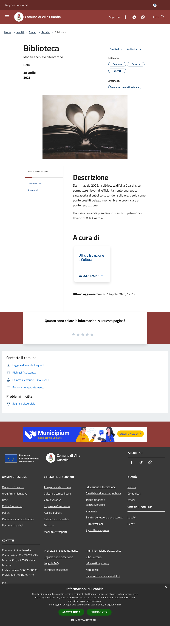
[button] (85, 620)
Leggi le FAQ (51, 563)
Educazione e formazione (101, 487)
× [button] (166, 587)
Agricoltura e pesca (97, 530)
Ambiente (91, 511)
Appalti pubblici (53, 512)
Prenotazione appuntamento (61, 550)
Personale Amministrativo (17, 519)
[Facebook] (124, 17)
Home (7, 32)
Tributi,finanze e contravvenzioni (95, 502)
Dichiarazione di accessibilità (103, 576)
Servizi (45, 32)
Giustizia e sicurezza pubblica (103, 493)
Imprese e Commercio (57, 506)
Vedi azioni (135, 49)
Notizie (132, 487)
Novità (20, 32)
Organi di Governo (13, 487)
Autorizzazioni (94, 524)
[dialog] (85, 605)
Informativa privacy (97, 563)
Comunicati (134, 493)
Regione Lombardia (16, 5)
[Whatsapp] (141, 17)
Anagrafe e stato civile (57, 487)
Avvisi (32, 32)
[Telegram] (132, 17)
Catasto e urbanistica (56, 519)
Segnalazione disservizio (58, 557)
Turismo (48, 525)
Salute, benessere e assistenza (104, 517)
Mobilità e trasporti (55, 532)
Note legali (92, 570)
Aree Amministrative (14, 493)
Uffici (5, 500)
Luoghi (132, 517)
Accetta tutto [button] (71, 612)
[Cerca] (162, 17)
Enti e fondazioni (12, 506)
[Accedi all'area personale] (155, 5)
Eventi (131, 524)
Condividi (117, 49)
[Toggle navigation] (7, 17)
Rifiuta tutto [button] (99, 611)
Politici (6, 512)
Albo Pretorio (93, 557)
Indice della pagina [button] (38, 171)
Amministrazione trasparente (103, 550)
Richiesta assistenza (56, 570)
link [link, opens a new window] (119, 604)
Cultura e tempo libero (57, 493)
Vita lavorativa (52, 500)
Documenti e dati (12, 525)
